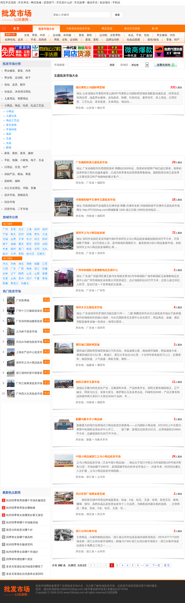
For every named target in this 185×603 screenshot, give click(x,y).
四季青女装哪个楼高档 (19, 537)
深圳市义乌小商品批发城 (90, 232)
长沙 (29, 238)
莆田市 (101, 364)
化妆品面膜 (133, 39)
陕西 (21, 273)
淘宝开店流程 (8, 2)
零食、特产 (173, 39)
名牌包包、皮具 (14, 39)
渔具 (8, 133)
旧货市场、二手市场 (16, 208)
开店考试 (23, 2)
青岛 (37, 234)
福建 (37, 263)
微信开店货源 (132, 28)
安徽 (44, 268)
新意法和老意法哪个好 (19, 529)
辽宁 (13, 273)
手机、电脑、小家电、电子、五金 (24, 160)
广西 (21, 268)
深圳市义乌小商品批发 (29, 362)
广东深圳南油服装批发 (29, 321)
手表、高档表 (39, 39)
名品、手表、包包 (138, 35)
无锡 (5, 238)
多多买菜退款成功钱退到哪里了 (24, 566)
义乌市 (101, 476)
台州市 (101, 551)
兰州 (13, 253)
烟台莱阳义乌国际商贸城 (90, 87)
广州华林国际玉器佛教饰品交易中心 (97, 270)
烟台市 (101, 107)
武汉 (37, 238)
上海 (29, 229)
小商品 (10, 111)
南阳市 (101, 215)
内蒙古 (25, 283)
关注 (46, 299)
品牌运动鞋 (112, 39)
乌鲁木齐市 (101, 439)
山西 (37, 273)
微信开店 (92, 2)
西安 (29, 243)
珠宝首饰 (11, 124)
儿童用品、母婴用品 (16, 98)
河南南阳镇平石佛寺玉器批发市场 (95, 199)
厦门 (21, 248)
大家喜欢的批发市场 (78, 28)
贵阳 (21, 253)
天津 (21, 238)
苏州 (21, 234)
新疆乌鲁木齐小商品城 (89, 419)
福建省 (90, 364)
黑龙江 (14, 283)
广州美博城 (22, 300)
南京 (13, 234)
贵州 (21, 278)
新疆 (44, 273)
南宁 (5, 243)
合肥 (13, 238)
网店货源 (107, 28)
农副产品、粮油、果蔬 (17, 174)
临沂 (5, 253)
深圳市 (101, 253)
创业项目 (105, 2)
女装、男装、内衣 (34, 35)
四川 (29, 278)
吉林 (5, 273)
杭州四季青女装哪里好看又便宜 (24, 515)
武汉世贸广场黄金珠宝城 (90, 493)
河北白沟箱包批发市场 (29, 341)
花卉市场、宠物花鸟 (16, 194)
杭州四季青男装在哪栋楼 (20, 507)
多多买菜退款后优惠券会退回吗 (24, 573)
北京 (21, 229)
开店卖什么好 (64, 2)
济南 (29, 234)
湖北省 (90, 514)
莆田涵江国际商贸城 (87, 344)
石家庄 (41, 253)
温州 (44, 229)
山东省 (90, 107)
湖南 (29, 263)
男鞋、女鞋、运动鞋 (66, 39)
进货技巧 (49, 2)
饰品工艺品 (12, 120)
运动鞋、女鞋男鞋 (110, 35)
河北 (5, 263)
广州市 (101, 290)
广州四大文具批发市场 (29, 393)
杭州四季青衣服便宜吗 (19, 544)
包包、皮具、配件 (14, 84)
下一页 (156, 565)
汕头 (44, 248)
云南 (13, 278)
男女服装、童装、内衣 (17, 70)
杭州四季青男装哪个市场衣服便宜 (26, 500)
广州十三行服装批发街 (29, 310)
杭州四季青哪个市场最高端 (22, 522)
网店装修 (36, 2)
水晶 (8, 142)
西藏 (5, 283)
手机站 (116, 2)
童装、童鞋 (85, 35)
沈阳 (44, 243)
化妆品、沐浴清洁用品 (17, 91)
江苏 (44, 263)
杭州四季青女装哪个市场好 (22, 551)
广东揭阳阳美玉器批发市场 (91, 162)
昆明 (37, 243)
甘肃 (5, 278)
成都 (13, 243)
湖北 (21, 263)
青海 (44, 278)
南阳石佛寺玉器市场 (87, 381)
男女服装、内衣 (166, 35)
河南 (13, 263)
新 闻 (155, 28)
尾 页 (167, 565)
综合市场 (9, 201)
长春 (5, 248)
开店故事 (79, 2)
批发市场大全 (46, 28)
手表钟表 (11, 129)
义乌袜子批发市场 (26, 331)
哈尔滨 (30, 253)
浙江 (37, 268)
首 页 (16, 28)
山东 (29, 273)
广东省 (90, 182)
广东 (13, 268)
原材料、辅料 (12, 180)
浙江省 (90, 476)
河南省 (90, 215)
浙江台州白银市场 (86, 531)
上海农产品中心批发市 (29, 352)
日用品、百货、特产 (16, 167)
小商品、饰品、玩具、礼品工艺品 (24, 105)
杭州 (37, 229)
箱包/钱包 (153, 39)
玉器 (8, 138)
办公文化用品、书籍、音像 (20, 187)
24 (146, 565)
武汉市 (101, 514)
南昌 (29, 248)
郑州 (44, 238)
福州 (13, 248)
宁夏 (37, 278)
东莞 (13, 229)
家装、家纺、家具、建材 (18, 153)
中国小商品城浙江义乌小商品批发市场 (98, 456)
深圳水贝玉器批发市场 (89, 307)
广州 (5, 229)
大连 (44, 234)
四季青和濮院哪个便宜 (19, 559)
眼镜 (8, 147)
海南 (29, 268)
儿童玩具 (11, 115)
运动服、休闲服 (62, 35)
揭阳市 (101, 182)
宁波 (5, 234)
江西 (5, 268)
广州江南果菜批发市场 (29, 383)
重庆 (21, 243)
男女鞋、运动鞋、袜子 (17, 77)
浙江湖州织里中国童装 (29, 372)
